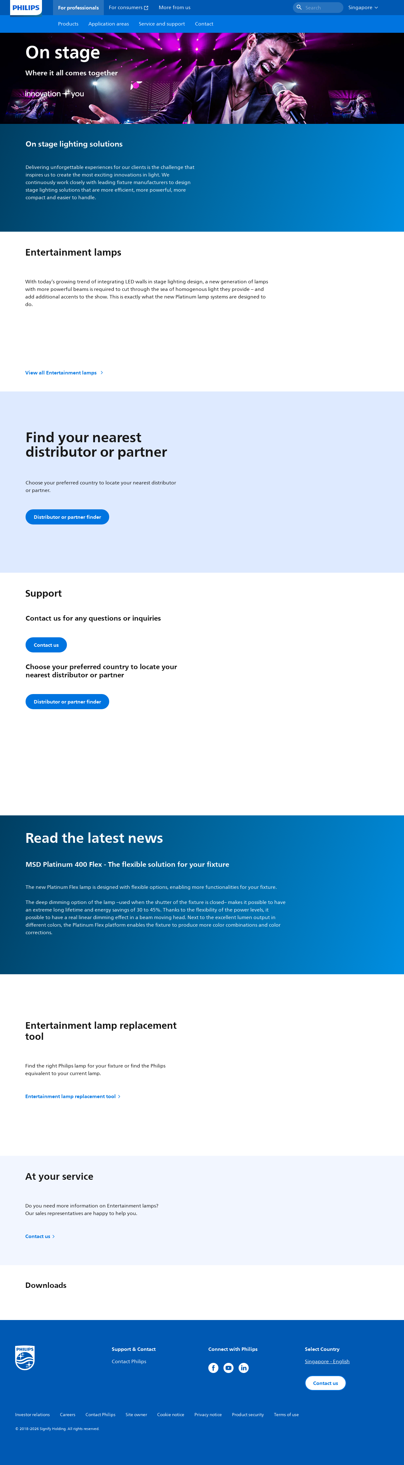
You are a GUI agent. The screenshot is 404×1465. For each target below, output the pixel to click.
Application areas (108, 24)
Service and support (162, 24)
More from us (174, 7)
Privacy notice (208, 1414)
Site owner (136, 1414)
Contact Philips (129, 1362)
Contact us (40, 1236)
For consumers (129, 7)
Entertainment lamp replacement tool (73, 1096)
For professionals (78, 7)
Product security (248, 1414)
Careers (67, 1414)
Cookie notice (170, 1414)
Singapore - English (327, 1362)
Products (68, 24)
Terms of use (286, 1414)
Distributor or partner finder (67, 516)
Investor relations (32, 1414)
